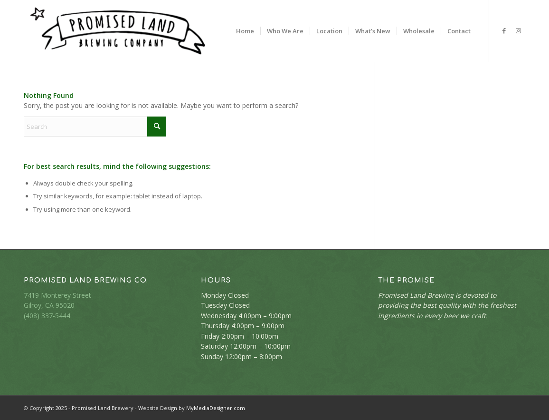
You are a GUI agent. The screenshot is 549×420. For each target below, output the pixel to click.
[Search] (95, 127)
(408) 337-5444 (47, 315)
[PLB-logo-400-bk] (118, 31)
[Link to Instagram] (518, 30)
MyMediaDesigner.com (215, 407)
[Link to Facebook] (504, 30)
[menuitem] (245, 31)
